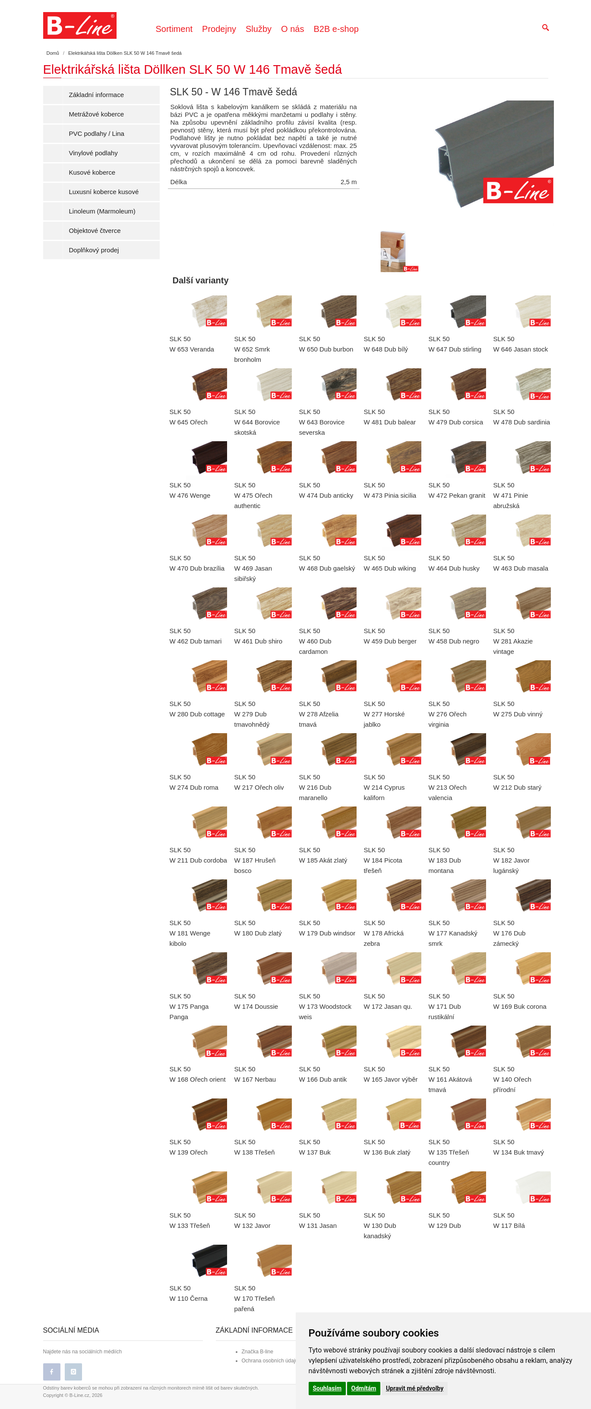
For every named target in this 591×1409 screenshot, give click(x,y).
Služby (259, 29)
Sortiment (174, 29)
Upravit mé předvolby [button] (414, 1388)
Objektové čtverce (95, 230)
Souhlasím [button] (327, 1388)
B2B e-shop (336, 29)
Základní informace (96, 94)
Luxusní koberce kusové (104, 191)
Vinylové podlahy (93, 153)
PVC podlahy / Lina (96, 133)
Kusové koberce (92, 172)
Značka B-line (257, 1352)
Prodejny (219, 29)
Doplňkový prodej (94, 250)
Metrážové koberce (96, 114)
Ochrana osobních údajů (270, 1361)
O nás (292, 29)
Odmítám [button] (363, 1388)
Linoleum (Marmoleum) (102, 211)
